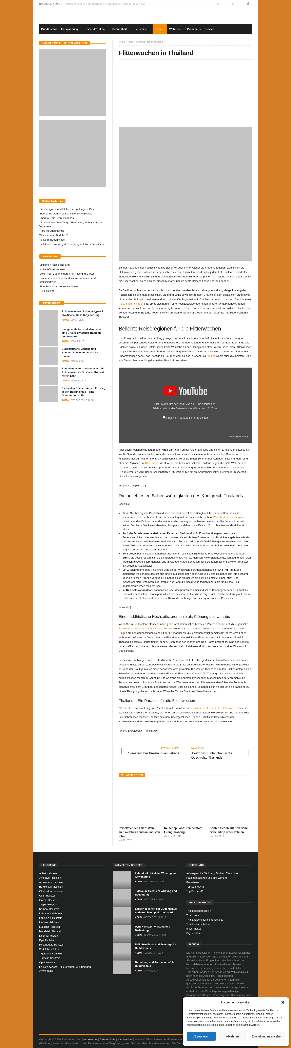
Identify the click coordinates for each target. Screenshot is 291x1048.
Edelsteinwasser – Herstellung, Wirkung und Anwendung (65, 968)
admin (66, 320)
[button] (283, 1002)
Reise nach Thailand (130, 303)
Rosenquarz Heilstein (51, 944)
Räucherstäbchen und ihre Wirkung (207, 877)
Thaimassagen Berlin (198, 910)
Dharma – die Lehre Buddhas (56, 218)
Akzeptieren (201, 1036)
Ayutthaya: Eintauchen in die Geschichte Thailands (218, 752)
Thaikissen (192, 915)
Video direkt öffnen (238, 436)
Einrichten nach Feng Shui (54, 264)
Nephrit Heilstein (48, 935)
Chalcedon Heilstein (51, 891)
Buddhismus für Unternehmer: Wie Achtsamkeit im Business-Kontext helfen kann (83, 372)
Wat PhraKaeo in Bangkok (228, 517)
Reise (130, 42)
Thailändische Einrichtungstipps (204, 919)
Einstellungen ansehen (267, 1036)
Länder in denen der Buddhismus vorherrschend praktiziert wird (67, 280)
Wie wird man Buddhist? (53, 235)
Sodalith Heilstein (49, 949)
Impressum (90, 1039)
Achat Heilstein (48, 873)
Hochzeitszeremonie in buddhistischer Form (144, 628)
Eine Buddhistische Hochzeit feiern (59, 286)
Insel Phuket (193, 928)
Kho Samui (151, 463)
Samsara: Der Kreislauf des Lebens (153, 750)
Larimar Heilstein (49, 922)
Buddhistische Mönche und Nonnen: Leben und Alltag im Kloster (80, 352)
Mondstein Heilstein (50, 931)
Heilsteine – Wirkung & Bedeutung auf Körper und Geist (71, 244)
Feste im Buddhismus (52, 239)
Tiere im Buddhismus (51, 230)
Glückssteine (46, 290)
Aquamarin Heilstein (51, 882)
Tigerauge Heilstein (50, 953)
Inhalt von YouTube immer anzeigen (187, 417)
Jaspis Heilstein (48, 904)
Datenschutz (107, 1039)
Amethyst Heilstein (50, 877)
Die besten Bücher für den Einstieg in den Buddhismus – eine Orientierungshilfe (83, 392)
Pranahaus (192, 882)
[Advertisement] (185, 94)
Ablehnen (232, 1036)
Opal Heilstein (47, 962)
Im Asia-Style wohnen (52, 269)
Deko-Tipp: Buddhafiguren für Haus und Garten (67, 273)
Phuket (211, 355)
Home (122, 42)
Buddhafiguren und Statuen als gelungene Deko (67, 209)
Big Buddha (193, 933)
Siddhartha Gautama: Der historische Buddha (65, 213)
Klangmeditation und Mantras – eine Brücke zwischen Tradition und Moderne (81, 333)
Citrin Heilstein (47, 895)
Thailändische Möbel (198, 924)
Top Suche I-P (194, 891)
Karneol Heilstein (49, 908)
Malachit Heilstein (49, 926)
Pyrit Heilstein (47, 940)
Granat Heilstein (48, 900)
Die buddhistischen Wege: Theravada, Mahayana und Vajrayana (70, 224)
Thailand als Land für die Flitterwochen (214, 708)
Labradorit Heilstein (50, 913)
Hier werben (125, 1039)
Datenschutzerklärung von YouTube (196, 408)
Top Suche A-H (195, 886)
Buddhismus (213, 628)
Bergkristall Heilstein (51, 886)
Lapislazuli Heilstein (50, 917)
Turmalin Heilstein (49, 958)
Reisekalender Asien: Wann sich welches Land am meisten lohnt (139, 832)
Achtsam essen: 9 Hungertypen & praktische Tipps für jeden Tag (105, 3)
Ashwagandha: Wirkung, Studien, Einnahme (212, 873)
